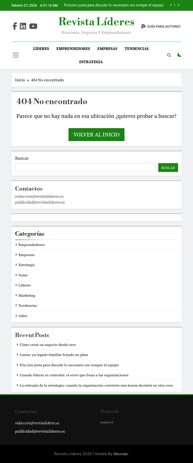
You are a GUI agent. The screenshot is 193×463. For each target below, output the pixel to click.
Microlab (121, 454)
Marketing (27, 295)
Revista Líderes (96, 22)
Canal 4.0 (106, 422)
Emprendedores (73, 48)
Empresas (107, 48)
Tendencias (137, 48)
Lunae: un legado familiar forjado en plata (54, 354)
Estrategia (91, 61)
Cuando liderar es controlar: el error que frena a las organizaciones (74, 375)
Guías (23, 275)
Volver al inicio (96, 134)
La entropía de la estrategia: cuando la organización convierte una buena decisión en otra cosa (96, 385)
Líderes (41, 48)
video (23, 315)
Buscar (22, 158)
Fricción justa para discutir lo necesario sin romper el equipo (114, 5)
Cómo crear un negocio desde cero (48, 344)
